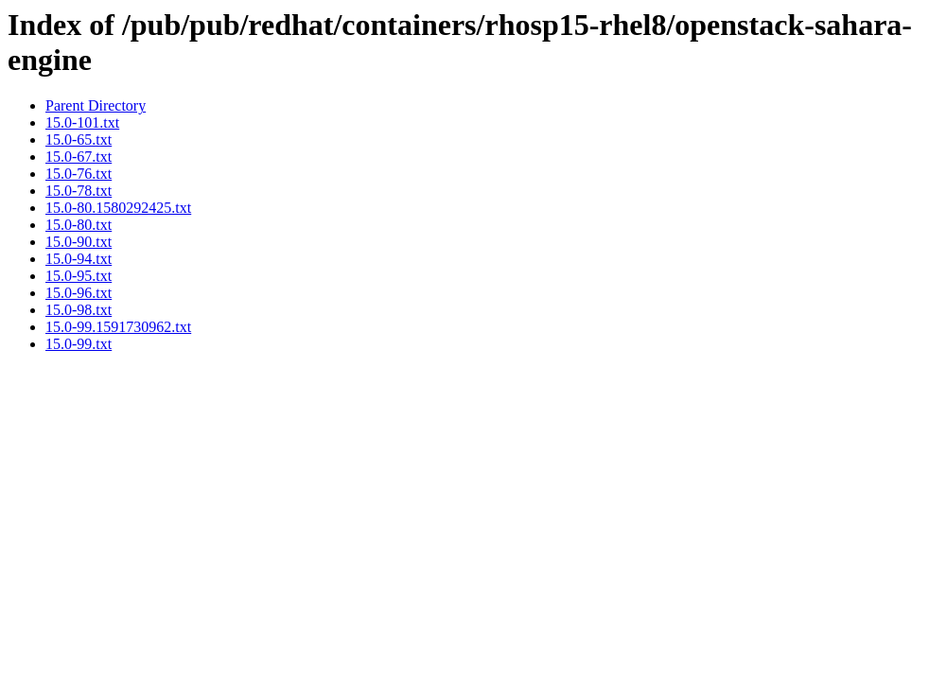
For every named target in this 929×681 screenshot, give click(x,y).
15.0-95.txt (78, 276)
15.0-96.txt (78, 293)
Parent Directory (95, 105)
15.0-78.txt (78, 191)
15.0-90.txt (78, 242)
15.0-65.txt (78, 139)
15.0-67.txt (78, 156)
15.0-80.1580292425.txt (118, 208)
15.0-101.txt (82, 122)
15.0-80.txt (78, 225)
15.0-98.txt (78, 310)
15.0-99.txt (78, 344)
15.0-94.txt (78, 259)
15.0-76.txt (78, 174)
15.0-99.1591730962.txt (118, 327)
